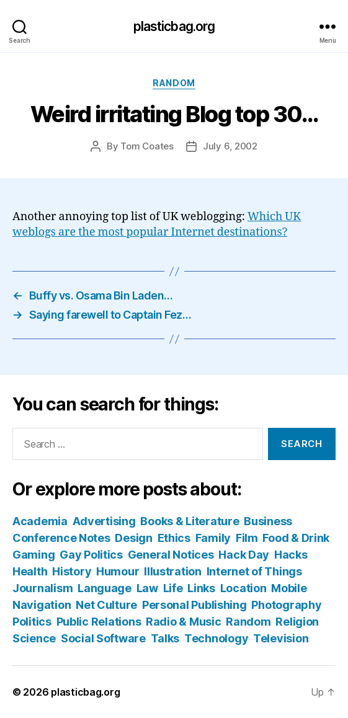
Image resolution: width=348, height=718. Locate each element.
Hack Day (243, 554)
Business (268, 521)
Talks (165, 638)
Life (173, 588)
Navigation (41, 604)
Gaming (33, 554)
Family (213, 537)
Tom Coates (146, 146)
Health (29, 571)
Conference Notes (61, 537)
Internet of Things (254, 571)
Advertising (104, 521)
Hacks (291, 554)
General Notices (171, 554)
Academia (40, 521)
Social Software (103, 638)
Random (174, 83)
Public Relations (98, 621)
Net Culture (106, 604)
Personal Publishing (194, 604)
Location (243, 588)
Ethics (174, 537)
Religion (297, 621)
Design (133, 537)
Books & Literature (189, 521)
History (71, 571)
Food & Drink (295, 537)
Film (247, 537)
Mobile (288, 588)
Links (201, 588)
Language (105, 588)
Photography (286, 604)
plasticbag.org (174, 26)
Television (280, 638)
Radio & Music (183, 621)
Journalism (42, 588)
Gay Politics (91, 554)
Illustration (173, 571)
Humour (117, 571)
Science (34, 638)
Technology (216, 638)
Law (147, 588)
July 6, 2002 (230, 146)
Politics (31, 621)
